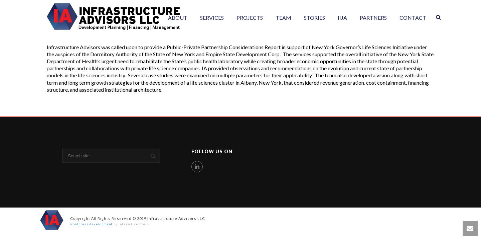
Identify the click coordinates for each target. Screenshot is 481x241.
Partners (373, 17)
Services (212, 17)
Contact (412, 17)
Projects (249, 17)
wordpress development (91, 224)
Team (283, 17)
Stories (314, 17)
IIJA (342, 17)
